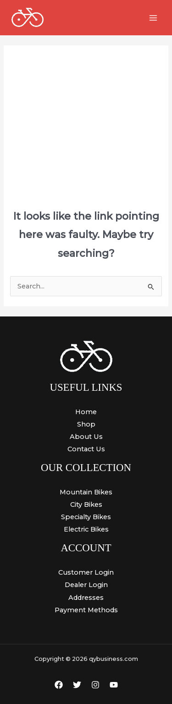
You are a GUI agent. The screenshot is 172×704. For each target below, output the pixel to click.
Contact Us (86, 449)
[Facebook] (59, 685)
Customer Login (86, 572)
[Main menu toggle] (153, 18)
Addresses (86, 597)
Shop (86, 424)
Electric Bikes (86, 529)
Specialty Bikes (86, 517)
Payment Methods (86, 610)
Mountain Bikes (86, 492)
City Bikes (86, 504)
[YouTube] (114, 685)
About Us (86, 436)
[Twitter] (77, 685)
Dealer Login (86, 585)
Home (86, 412)
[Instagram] (95, 685)
